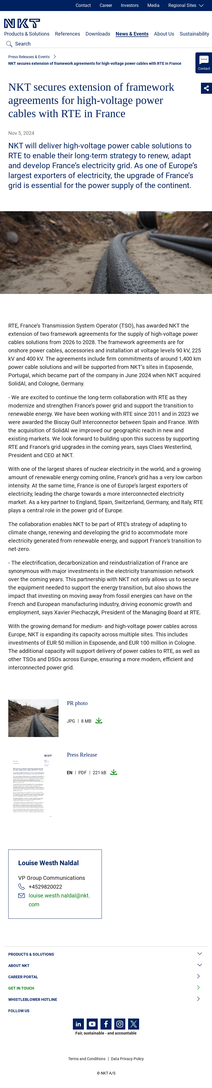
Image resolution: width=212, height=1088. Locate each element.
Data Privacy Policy (127, 1059)
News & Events (132, 34)
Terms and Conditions (86, 1059)
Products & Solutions (26, 34)
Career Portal (106, 977)
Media (153, 5)
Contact (83, 5)
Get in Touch (106, 988)
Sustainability (194, 34)
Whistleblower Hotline (106, 999)
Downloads (98, 34)
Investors (130, 5)
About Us (164, 34)
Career (106, 5)
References (67, 34)
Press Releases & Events (29, 57)
